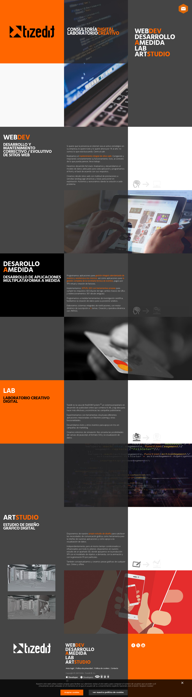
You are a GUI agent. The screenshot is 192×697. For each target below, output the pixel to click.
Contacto (114, 668)
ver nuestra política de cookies (108, 692)
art (152, 54)
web (148, 31)
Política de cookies (101, 668)
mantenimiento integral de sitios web (95, 156)
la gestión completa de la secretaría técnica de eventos (95, 279)
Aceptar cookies (71, 692)
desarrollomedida (155, 40)
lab (141, 49)
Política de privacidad (84, 668)
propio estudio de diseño (100, 533)
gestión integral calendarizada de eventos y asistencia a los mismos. (95, 276)
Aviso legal (70, 668)
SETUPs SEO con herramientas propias (99, 288)
